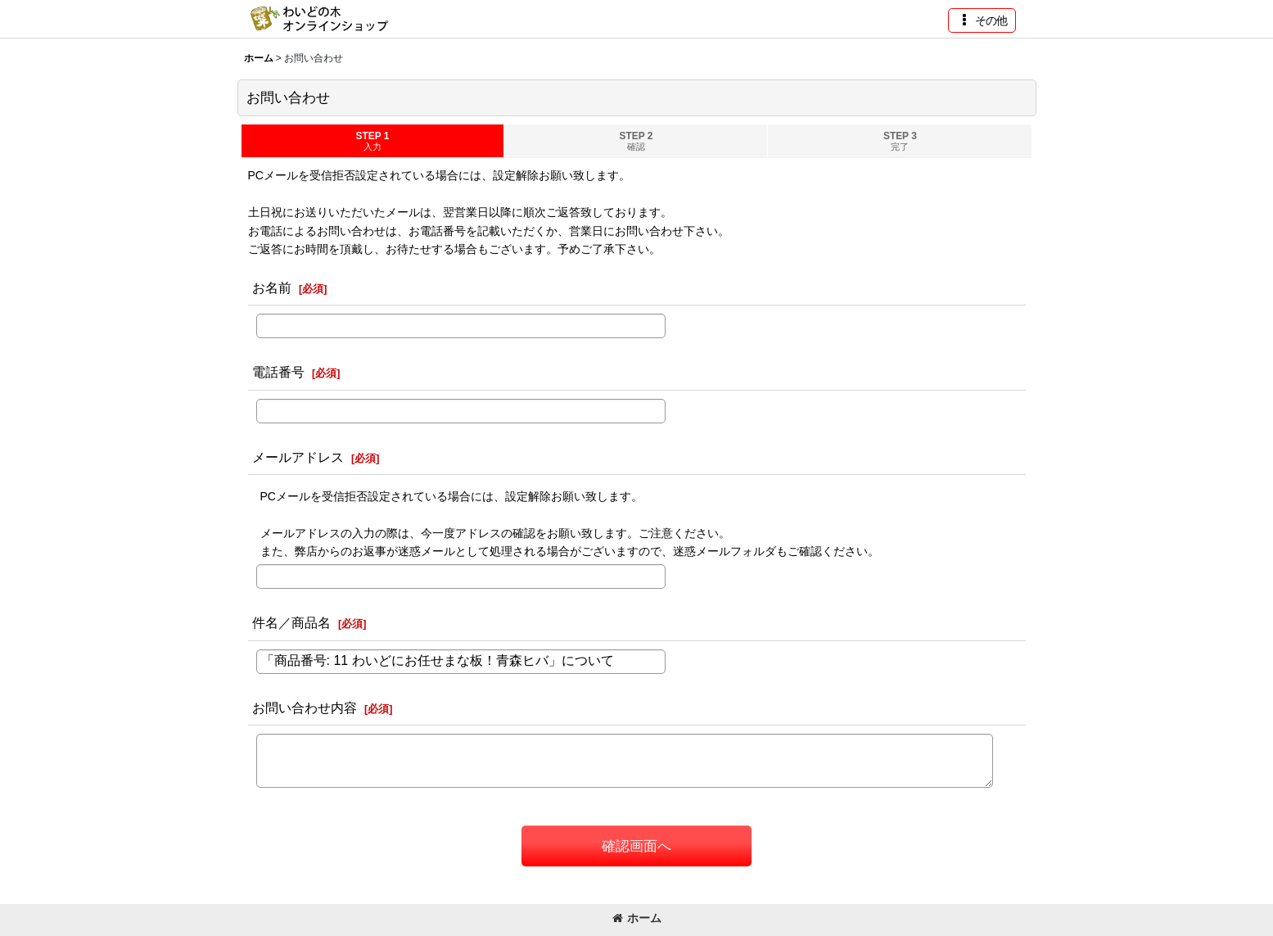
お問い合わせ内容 (304, 707)
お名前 (271, 287)
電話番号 (278, 371)
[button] (982, 20)
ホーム (636, 918)
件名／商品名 (291, 622)
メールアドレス (298, 457)
